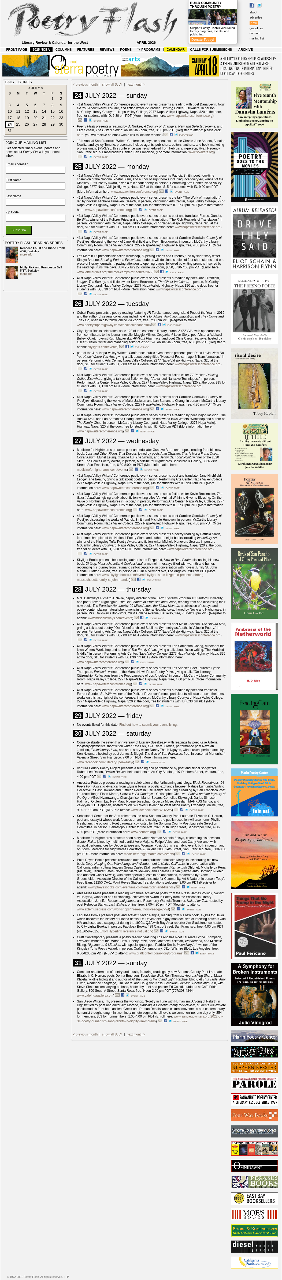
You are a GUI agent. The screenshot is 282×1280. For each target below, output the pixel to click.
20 (35, 118)
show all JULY (112, 84)
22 (52, 118)
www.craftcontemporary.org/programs (155, 953)
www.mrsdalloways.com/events (110, 618)
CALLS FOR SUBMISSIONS (211, 50)
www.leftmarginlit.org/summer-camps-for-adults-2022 (114, 272)
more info (26, 254)
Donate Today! (202, 40)
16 (61, 111)
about (253, 12)
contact (254, 33)
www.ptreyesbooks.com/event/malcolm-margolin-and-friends (131, 887)
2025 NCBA (41, 50)
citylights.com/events (102, 347)
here (80, 135)
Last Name (13, 196)
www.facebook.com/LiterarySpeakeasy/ (105, 762)
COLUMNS (63, 50)
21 (44, 118)
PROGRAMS (148, 50)
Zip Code (12, 212)
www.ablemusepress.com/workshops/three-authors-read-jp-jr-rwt (123, 909)
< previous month (85, 84)
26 (27, 124)
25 (18, 124)
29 (52, 124)
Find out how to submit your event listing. (148, 725)
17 (10, 118)
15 (52, 111)
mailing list (257, 38)
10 (10, 111)
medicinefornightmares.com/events (102, 470)
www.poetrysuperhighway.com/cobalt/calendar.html (113, 325)
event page (101, 120)
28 (44, 124)
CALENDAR (176, 50)
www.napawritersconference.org (190, 116)
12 (27, 111)
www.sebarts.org (143, 832)
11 (18, 111)
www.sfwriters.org (201, 152)
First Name (13, 180)
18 (18, 118)
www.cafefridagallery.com (95, 995)
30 (61, 124)
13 (35, 111)
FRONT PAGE (16, 50)
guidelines (257, 28)
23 (61, 118)
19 (27, 118)
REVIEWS (107, 50)
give (254, 22)
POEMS (126, 50)
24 (10, 124)
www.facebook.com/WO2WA (151, 810)
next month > (136, 84)
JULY (35, 88)
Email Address (17, 164)
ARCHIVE (245, 50)
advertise (256, 17)
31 (10, 131)
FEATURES (85, 50)
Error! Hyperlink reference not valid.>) (126, 931)
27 (35, 124)
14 (44, 111)
